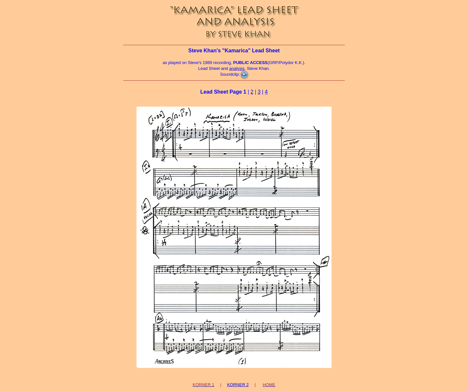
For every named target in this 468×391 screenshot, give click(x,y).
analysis (236, 68)
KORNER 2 (238, 384)
